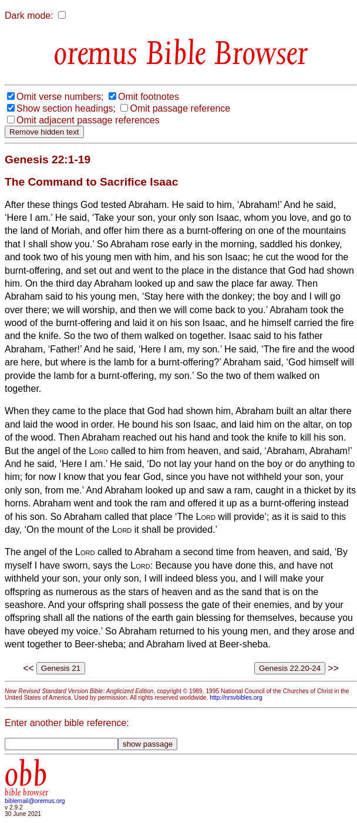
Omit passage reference (180, 108)
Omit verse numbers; (59, 97)
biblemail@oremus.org (35, 801)
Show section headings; (66, 108)
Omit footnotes (148, 97)
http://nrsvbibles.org (236, 697)
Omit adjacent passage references (88, 120)
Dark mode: (29, 16)
